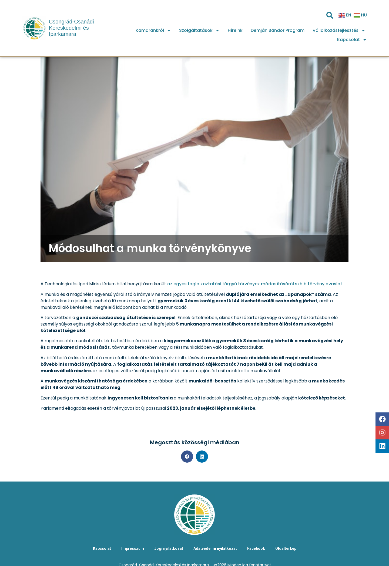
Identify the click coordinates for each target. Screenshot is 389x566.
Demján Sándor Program (277, 30)
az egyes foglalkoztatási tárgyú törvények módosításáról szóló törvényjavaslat (254, 284)
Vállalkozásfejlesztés (339, 30)
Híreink (235, 30)
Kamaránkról (153, 30)
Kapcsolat (352, 39)
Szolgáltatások (199, 30)
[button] (187, 456)
